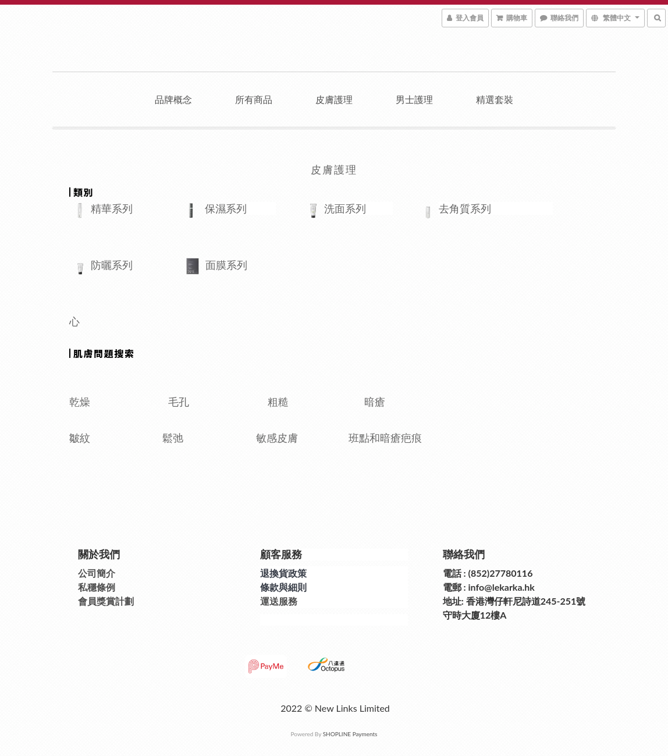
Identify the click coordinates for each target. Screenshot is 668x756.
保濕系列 (226, 208)
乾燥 (79, 401)
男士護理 (414, 99)
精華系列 (125, 208)
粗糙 (278, 401)
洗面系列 (345, 208)
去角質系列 (465, 208)
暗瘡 (381, 401)
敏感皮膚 (298, 437)
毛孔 (178, 401)
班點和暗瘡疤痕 (387, 437)
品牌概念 (173, 99)
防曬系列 (112, 264)
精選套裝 (494, 99)
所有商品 (253, 99)
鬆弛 (199, 437)
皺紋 (115, 437)
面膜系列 (268, 264)
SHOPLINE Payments (350, 733)
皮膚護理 (334, 99)
